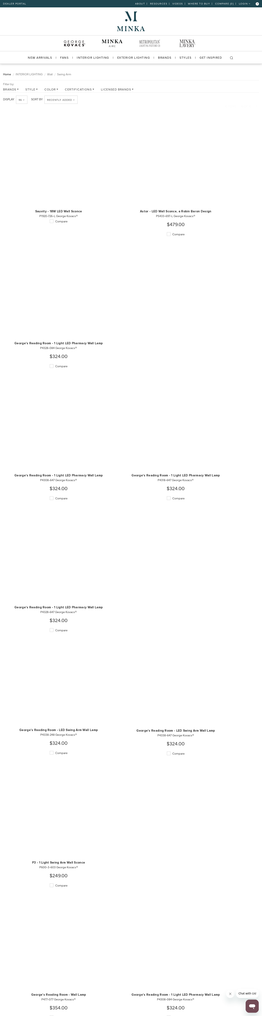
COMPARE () (224, 3)
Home (7, 74)
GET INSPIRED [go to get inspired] (211, 57)
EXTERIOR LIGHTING (133, 57)
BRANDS (164, 57)
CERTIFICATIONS (78, 89)
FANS (64, 57)
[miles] (45, 1006)
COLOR (50, 89)
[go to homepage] (131, 21)
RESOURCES (158, 3)
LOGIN (245, 3)
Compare (29, 202)
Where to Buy (199, 3)
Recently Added (61, 99)
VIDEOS (177, 3)
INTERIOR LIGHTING (93, 57)
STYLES (185, 57)
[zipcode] (45, 995)
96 (22, 99)
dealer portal (14, 3)
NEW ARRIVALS (40, 57)
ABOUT (140, 3)
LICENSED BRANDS (116, 89)
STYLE (30, 89)
